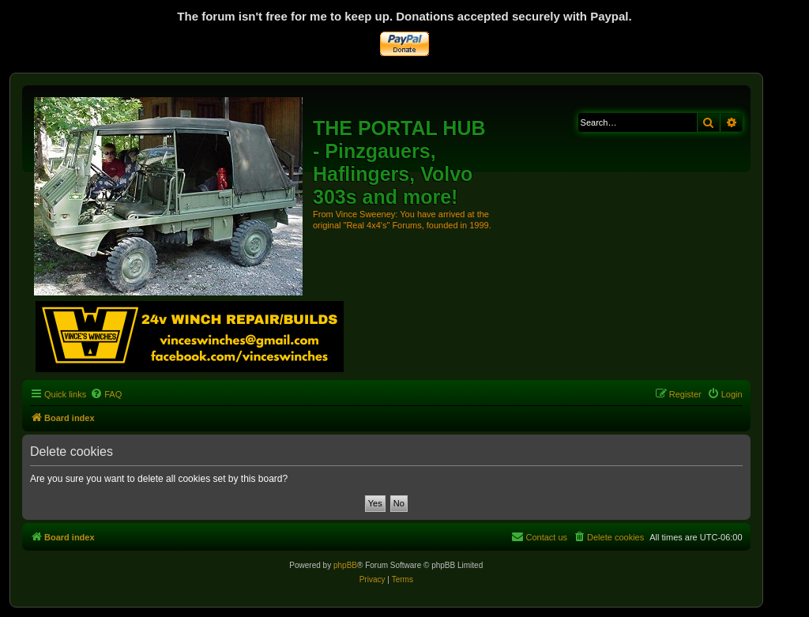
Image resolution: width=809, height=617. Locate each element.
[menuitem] (106, 394)
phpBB (345, 565)
